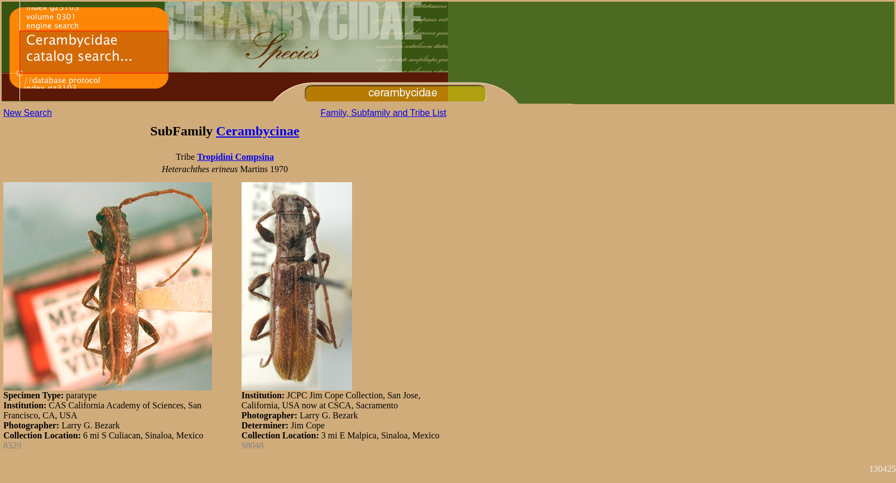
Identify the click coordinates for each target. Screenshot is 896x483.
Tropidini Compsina (235, 157)
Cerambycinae (257, 131)
